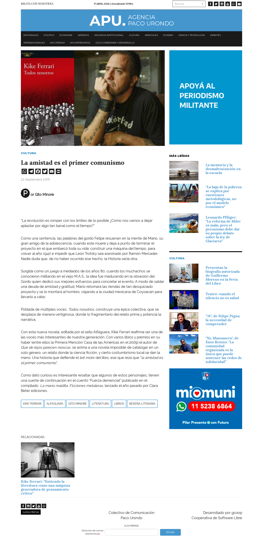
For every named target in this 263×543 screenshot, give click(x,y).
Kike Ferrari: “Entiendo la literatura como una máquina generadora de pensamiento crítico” (45, 487)
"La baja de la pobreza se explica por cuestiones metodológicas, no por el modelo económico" (224, 197)
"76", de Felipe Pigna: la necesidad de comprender (223, 320)
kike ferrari (32, 403)
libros (119, 403)
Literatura (100, 403)
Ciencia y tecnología (191, 35)
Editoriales (31, 35)
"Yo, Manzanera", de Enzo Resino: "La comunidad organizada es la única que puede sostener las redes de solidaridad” (224, 350)
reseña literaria (142, 403)
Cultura (134, 35)
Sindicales (151, 35)
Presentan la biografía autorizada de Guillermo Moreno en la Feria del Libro (223, 275)
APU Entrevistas (80, 42)
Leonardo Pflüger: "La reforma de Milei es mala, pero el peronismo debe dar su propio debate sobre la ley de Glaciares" (223, 229)
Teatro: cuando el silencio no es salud (222, 296)
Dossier (168, 35)
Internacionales (34, 42)
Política (49, 35)
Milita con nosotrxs (37, 3)
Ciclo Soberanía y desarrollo (115, 42)
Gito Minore (77, 403)
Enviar (170, 532)
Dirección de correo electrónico (92, 532)
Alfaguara (54, 403)
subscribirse (31, 512)
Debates (215, 35)
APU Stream (57, 42)
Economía (66, 35)
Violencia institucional (109, 35)
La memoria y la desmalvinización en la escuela (223, 169)
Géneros (83, 35)
